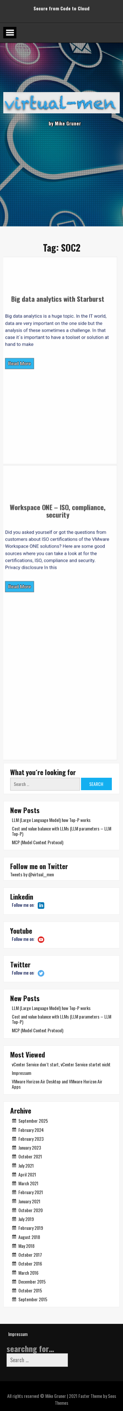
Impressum (21, 1072)
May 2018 (26, 1245)
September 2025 (33, 1120)
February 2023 (31, 1138)
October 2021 (30, 1156)
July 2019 (26, 1218)
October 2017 (30, 1254)
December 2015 (32, 1281)
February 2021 (30, 1192)
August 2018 (29, 1236)
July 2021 (26, 1165)
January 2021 (29, 1201)
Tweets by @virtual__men (32, 874)
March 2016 (28, 1272)
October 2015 (30, 1290)
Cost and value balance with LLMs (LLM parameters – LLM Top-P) (61, 831)
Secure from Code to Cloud (61, 6)
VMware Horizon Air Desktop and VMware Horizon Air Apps (57, 1084)
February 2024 (31, 1129)
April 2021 (27, 1174)
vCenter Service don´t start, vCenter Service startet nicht (61, 1064)
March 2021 (28, 1183)
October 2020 (30, 1210)
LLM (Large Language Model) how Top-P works (51, 819)
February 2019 (30, 1227)
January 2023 (29, 1147)
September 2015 (32, 1299)
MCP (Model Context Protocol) (37, 842)
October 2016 (30, 1263)
